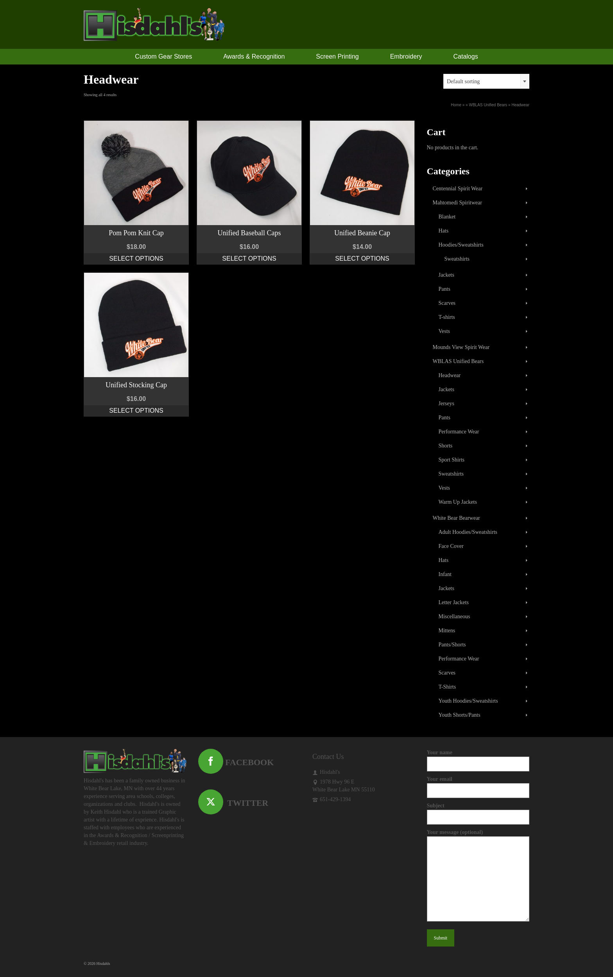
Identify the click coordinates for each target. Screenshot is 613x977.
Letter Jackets (454, 602)
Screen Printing (337, 56)
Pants (444, 289)
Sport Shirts (452, 460)
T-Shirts (447, 687)
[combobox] (486, 81)
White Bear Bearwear (456, 518)
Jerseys (446, 403)
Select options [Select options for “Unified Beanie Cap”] (362, 258)
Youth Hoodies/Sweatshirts (468, 701)
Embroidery (406, 56)
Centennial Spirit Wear (458, 188)
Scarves (447, 303)
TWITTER (233, 803)
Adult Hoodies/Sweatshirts (468, 532)
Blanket (447, 217)
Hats (444, 231)
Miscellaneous (454, 616)
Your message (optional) (478, 836)
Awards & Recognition (254, 56)
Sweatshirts (457, 259)
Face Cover (451, 546)
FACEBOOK (236, 762)
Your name (478, 758)
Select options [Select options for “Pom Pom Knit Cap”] (136, 258)
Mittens (447, 630)
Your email (478, 784)
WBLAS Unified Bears (458, 361)
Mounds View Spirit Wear (461, 347)
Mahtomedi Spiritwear (457, 203)
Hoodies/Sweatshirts (461, 245)
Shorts (446, 446)
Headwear (450, 375)
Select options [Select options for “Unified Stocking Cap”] (136, 410)
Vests (444, 331)
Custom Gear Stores (163, 56)
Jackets (446, 275)
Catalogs (465, 56)
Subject (478, 811)
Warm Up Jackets (458, 502)
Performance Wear (459, 432)
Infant (445, 574)
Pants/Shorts (452, 645)
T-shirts (447, 317)
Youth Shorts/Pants (459, 715)
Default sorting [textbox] (463, 81)
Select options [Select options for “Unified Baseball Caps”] (249, 258)
